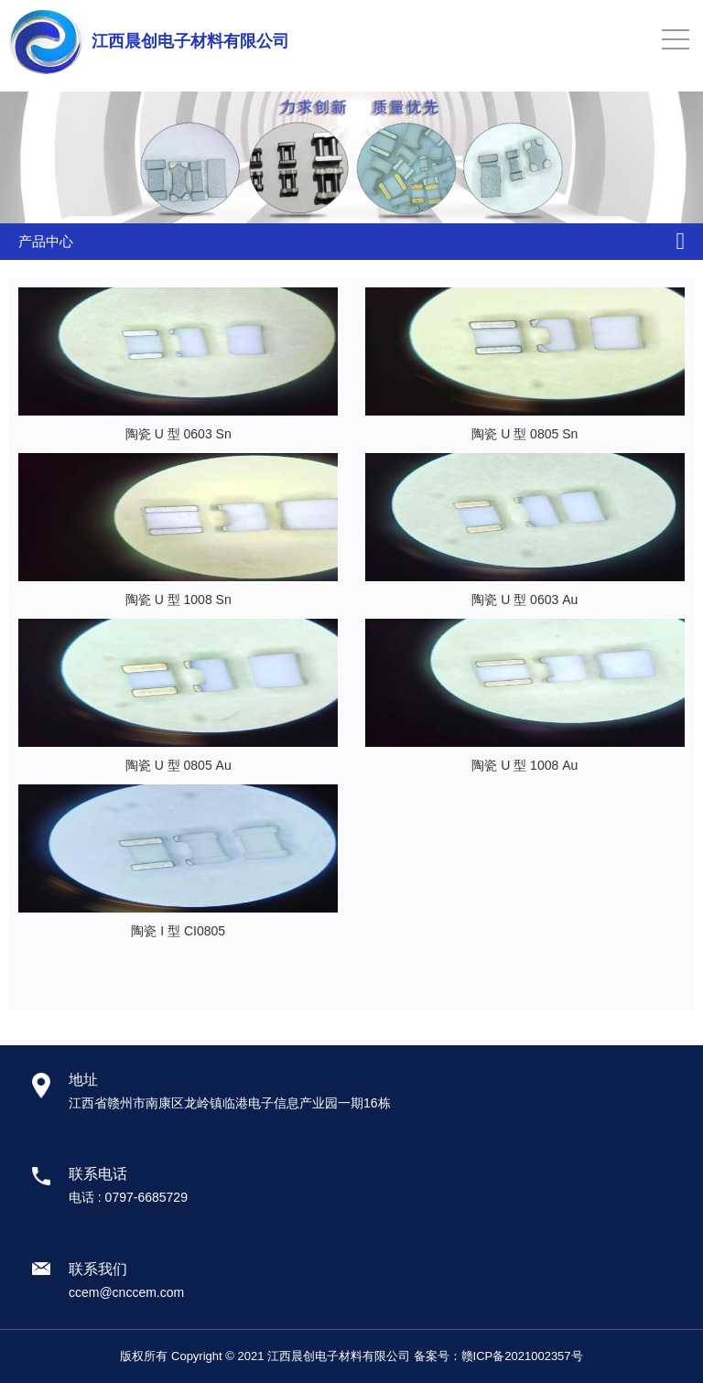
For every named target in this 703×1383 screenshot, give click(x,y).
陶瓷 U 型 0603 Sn (178, 434)
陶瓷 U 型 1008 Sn (178, 599)
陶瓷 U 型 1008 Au (524, 765)
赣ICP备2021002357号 (522, 1356)
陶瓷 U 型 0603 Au (524, 599)
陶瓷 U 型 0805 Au (178, 765)
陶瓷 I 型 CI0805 (178, 931)
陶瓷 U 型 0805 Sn (524, 434)
